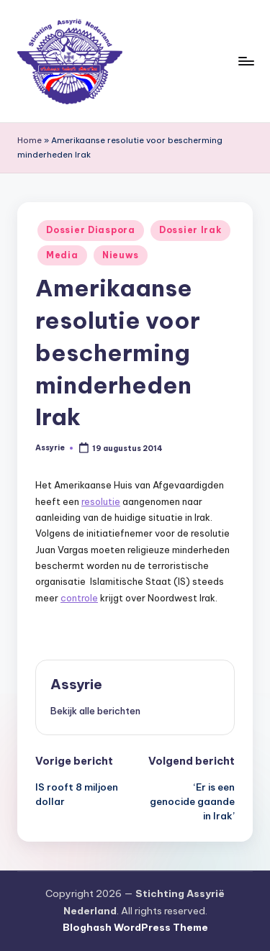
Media (62, 255)
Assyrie (76, 684)
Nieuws (120, 255)
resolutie (100, 501)
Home (29, 140)
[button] (95, 710)
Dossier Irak (190, 229)
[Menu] (245, 61)
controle (79, 598)
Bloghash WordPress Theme (135, 927)
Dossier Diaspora (90, 229)
